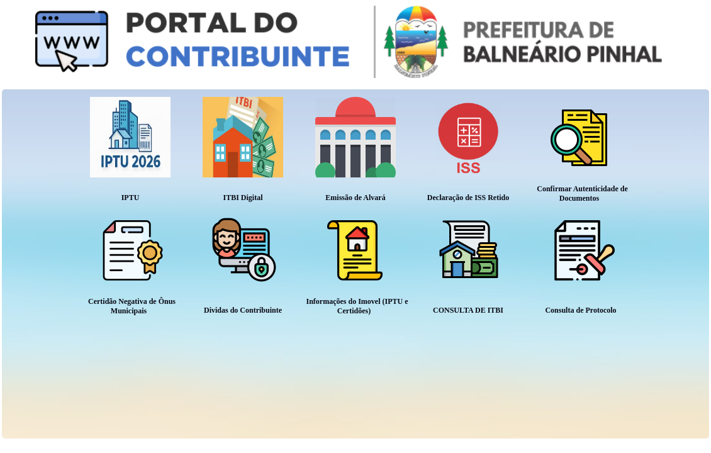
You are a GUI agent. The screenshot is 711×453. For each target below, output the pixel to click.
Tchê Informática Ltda (669, 445)
